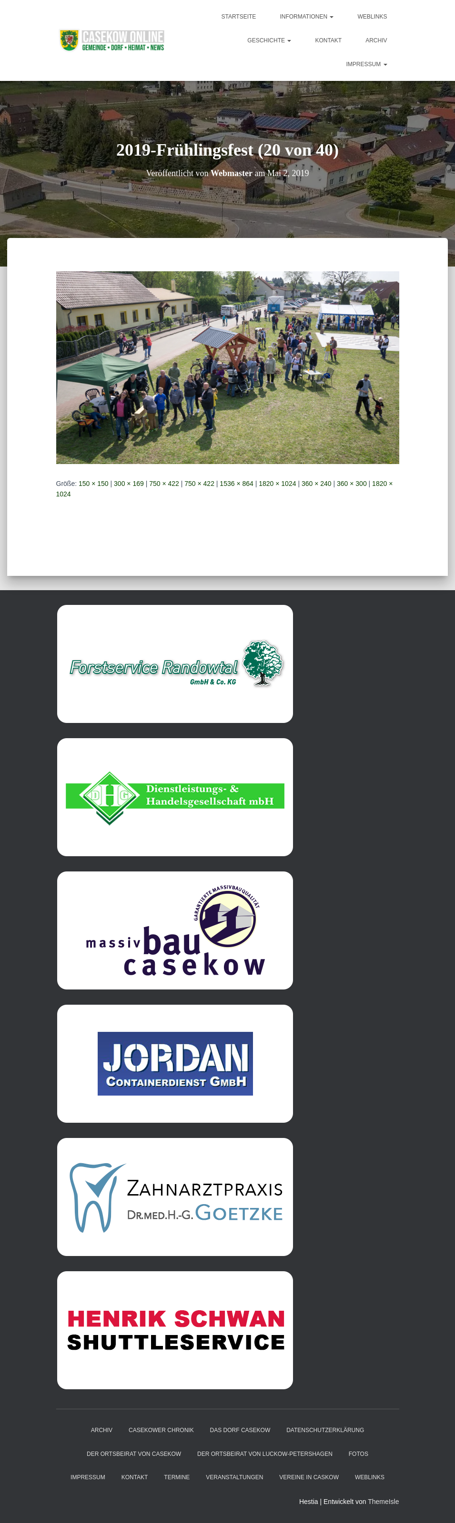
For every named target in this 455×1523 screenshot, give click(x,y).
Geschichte (269, 40)
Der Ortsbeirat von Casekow (134, 1454)
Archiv (376, 40)
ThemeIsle (383, 1501)
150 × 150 (94, 483)
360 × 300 (352, 483)
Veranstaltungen (234, 1477)
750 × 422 (164, 483)
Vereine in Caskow (309, 1477)
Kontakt (328, 40)
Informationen (307, 16)
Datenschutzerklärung (325, 1430)
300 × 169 (129, 483)
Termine (177, 1477)
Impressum (366, 64)
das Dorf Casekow (240, 1430)
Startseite (238, 16)
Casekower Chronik (161, 1430)
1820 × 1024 (277, 483)
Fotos (358, 1454)
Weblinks (372, 16)
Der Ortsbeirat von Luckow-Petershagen (265, 1454)
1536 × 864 (236, 483)
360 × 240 (317, 483)
